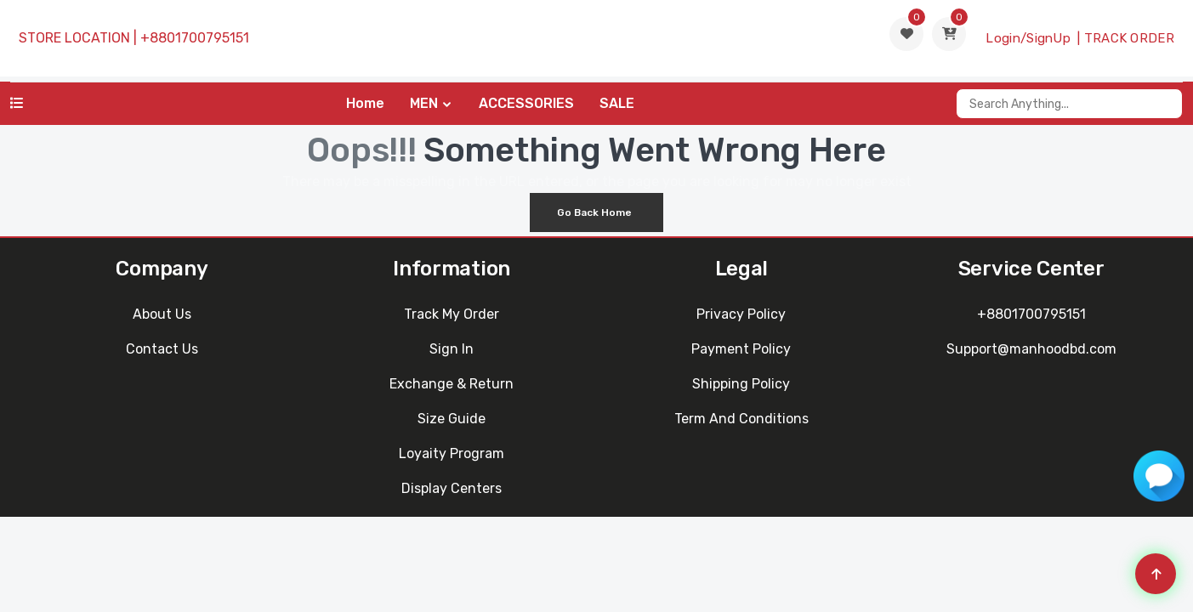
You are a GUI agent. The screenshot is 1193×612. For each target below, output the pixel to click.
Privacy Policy (741, 314)
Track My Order (451, 314)
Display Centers (451, 488)
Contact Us (162, 349)
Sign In (451, 349)
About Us (162, 314)
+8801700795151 (194, 38)
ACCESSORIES (526, 103)
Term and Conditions (741, 419)
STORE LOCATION (74, 38)
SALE (616, 103)
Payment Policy (741, 349)
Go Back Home (594, 212)
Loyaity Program (451, 453)
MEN (424, 103)
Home (365, 103)
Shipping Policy (741, 384)
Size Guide (452, 419)
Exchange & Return (451, 384)
